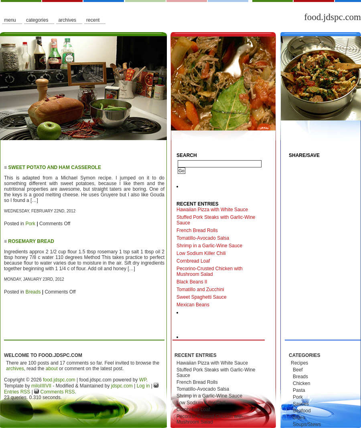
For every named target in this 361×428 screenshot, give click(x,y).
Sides (299, 417)
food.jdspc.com (332, 17)
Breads (33, 292)
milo (35, 386)
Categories (37, 20)
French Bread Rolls (197, 230)
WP (142, 380)
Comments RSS (57, 392)
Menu (10, 20)
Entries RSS (17, 392)
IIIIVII (45, 386)
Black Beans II (191, 282)
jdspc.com (122, 386)
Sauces (301, 404)
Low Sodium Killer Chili (201, 253)
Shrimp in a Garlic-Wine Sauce (209, 246)
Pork (30, 223)
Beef (298, 370)
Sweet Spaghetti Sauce (201, 297)
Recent (92, 20)
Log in (143, 386)
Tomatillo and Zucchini (200, 289)
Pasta (299, 390)
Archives (67, 20)
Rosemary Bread (31, 241)
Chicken (301, 383)
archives (15, 368)
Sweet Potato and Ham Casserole (54, 167)
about (52, 368)
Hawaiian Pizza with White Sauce (212, 209)
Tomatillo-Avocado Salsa (202, 238)
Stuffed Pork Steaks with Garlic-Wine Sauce (216, 220)
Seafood (302, 411)
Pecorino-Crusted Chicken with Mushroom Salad (209, 271)
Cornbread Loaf (193, 261)
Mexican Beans (192, 305)
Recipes (299, 363)
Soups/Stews (307, 424)
